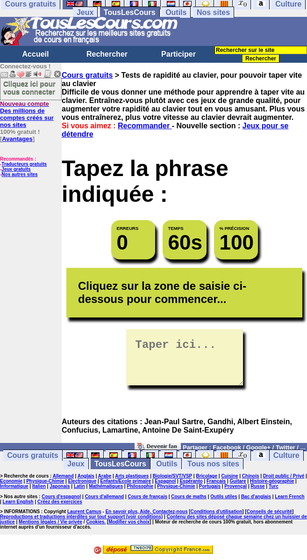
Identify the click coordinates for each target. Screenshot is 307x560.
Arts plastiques (132, 476)
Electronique (82, 481)
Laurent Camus (84, 511)
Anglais (86, 476)
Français (216, 481)
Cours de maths (189, 496)
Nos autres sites (19, 174)
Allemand (63, 476)
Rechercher (107, 54)
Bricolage (206, 476)
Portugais (210, 486)
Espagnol (165, 481)
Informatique (14, 486)
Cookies (95, 521)
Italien (39, 486)
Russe (258, 486)
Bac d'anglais (256, 496)
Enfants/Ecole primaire (125, 481)
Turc (273, 486)
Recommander (145, 126)
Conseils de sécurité (269, 511)
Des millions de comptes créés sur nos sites (27, 114)
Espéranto (191, 481)
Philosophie (140, 486)
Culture (286, 455)
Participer (178, 54)
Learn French (289, 496)
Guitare (237, 481)
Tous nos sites (213, 464)
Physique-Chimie (45, 481)
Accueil (35, 54)
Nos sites (213, 12)
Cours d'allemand (104, 496)
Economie (11, 481)
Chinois (250, 476)
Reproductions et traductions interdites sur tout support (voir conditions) (81, 516)
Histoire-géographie (272, 481)
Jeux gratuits (15, 169)
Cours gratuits (87, 75)
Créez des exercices (59, 501)
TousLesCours (130, 12)
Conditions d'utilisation (217, 511)
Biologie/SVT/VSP (172, 476)
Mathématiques (106, 486)
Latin (79, 486)
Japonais (60, 486)
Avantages (17, 138)
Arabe (104, 476)
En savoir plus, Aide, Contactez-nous (147, 511)
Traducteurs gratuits (24, 164)
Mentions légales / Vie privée (50, 521)
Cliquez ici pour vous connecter (29, 88)
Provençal (235, 486)
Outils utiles (223, 496)
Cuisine (229, 476)
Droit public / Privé (283, 476)
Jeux (85, 12)
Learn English (18, 501)
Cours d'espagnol (61, 496)
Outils (175, 12)
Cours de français (147, 496)
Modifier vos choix (129, 521)
